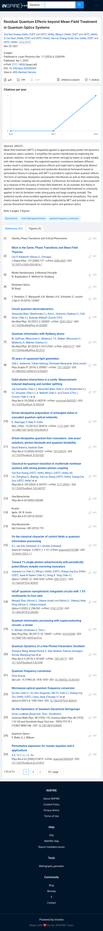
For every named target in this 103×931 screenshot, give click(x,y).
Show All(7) (25, 42)
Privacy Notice (51, 810)
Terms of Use (51, 816)
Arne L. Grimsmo (56, 313)
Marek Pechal (36, 651)
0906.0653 (60, 260)
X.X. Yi (15, 755)
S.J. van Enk (18, 546)
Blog (51, 885)
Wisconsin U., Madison (38, 338)
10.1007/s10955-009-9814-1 (27, 264)
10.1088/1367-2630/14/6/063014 (30, 429)
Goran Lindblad (20, 714)
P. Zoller (38, 422)
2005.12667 (66, 321)
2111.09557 (63, 484)
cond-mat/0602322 (66, 400)
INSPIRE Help (51, 841)
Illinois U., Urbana (69, 600)
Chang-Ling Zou (69, 571)
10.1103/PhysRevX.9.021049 (27, 662)
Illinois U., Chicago (41, 256)
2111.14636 (18, 64)
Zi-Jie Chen (10, 38)
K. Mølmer (28, 342)
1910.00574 (59, 451)
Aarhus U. (41, 342)
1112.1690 (63, 426)
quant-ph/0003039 (63, 759)
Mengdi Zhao (19, 600)
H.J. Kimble (43, 546)
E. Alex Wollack (53, 651)
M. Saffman (18, 338)
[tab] (14, 228)
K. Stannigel (18, 422)
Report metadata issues (51, 847)
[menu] (94, 5)
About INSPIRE (51, 798)
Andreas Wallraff (38, 317)
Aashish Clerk (35, 447)
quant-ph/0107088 (69, 549)
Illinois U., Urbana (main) (41, 600)
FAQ (51, 835)
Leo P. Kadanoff (20, 256)
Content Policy (51, 804)
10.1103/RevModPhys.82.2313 (28, 350)
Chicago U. (53, 696)
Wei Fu (55, 693)
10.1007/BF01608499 (50, 725)
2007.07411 (60, 579)
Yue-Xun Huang (12, 34)
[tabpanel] (51, 505)
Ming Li (59, 34)
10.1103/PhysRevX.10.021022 (28, 455)
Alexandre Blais (20, 313)
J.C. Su (30, 755)
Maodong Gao (27, 654)
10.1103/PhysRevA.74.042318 (28, 404)
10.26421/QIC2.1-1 (22, 553)
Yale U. (23, 317)
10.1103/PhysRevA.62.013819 (28, 763)
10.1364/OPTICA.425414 (63, 700)
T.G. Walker (59, 338)
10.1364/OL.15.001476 (67, 679)
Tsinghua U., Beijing (27, 476)
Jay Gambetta (19, 389)
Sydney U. (73, 313)
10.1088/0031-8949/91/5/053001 (30, 371)
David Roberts (19, 447)
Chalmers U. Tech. (34, 630)
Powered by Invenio (51, 919)
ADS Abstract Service (24, 72)
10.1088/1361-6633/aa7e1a (27, 637)
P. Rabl (29, 422)
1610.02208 (68, 634)
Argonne (44, 693)
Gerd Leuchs (79, 363)
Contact (51, 902)
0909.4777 (68, 346)
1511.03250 (63, 367)
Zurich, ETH (55, 317)
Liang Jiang (38, 696)
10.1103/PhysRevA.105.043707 (28, 488)
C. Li (22, 755)
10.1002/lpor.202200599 (22, 68)
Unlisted (30, 546)
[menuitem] (96, 5)
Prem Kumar (18, 675)
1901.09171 (60, 658)
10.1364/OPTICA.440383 (25, 612)
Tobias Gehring (39, 363)
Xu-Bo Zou (73, 38)
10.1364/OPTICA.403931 (25, 583)
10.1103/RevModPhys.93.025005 (29, 325)
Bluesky (51, 891)
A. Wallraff (42, 392)
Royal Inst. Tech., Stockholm (45, 714)
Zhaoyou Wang (20, 651)
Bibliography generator (51, 866)
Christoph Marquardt (60, 363)
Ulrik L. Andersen (21, 363)
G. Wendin (17, 630)
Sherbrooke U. (38, 313)
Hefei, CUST (28, 34)
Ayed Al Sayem (28, 575)
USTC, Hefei (46, 34)
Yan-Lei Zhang (58, 38)
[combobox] (60, 4)
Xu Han (16, 693)
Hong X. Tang (54, 575)
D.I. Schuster (18, 392)
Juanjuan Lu (18, 571)
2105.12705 (56, 608)
